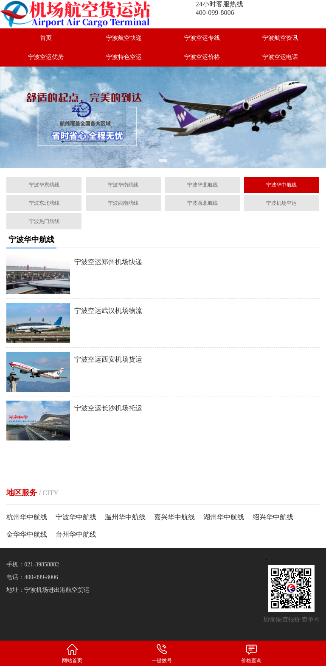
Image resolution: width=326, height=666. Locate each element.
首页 (46, 38)
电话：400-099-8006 (32, 577)
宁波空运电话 (280, 57)
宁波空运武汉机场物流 (108, 310)
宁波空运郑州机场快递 (108, 261)
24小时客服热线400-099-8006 (219, 8)
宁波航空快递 (124, 38)
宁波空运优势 (46, 57)
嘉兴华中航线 (174, 517)
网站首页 (72, 653)
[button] (163, 160)
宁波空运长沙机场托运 (108, 408)
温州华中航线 (125, 517)
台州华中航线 (76, 534)
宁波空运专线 (202, 38)
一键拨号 (161, 653)
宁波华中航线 (76, 517)
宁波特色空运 (124, 57)
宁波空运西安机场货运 (108, 359)
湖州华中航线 (223, 517)
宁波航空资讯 (280, 38)
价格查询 (251, 653)
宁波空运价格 (202, 57)
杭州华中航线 (26, 517)
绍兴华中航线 (273, 517)
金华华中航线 (26, 534)
